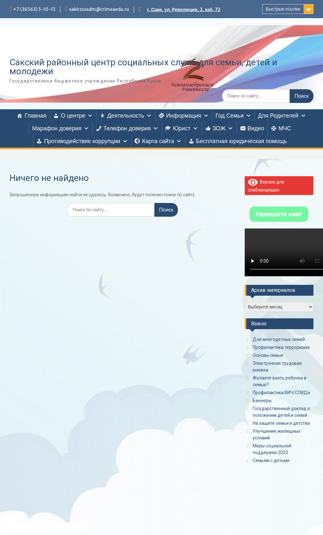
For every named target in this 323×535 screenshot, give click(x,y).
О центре (77, 115)
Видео (256, 128)
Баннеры (262, 400)
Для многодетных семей (279, 339)
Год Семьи (233, 115)
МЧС (284, 128)
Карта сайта (162, 141)
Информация (187, 115)
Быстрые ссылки (283, 9)
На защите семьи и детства (281, 423)
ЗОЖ (223, 128)
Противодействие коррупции (86, 141)
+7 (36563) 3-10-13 (34, 9)
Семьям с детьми (271, 460)
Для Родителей (282, 115)
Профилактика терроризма (281, 347)
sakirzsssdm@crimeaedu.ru (99, 9)
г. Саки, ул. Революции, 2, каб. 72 (183, 9)
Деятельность (129, 115)
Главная (35, 115)
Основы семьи (268, 355)
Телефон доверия (130, 128)
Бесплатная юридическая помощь (241, 141)
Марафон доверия (60, 128)
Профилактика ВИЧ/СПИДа (281, 392)
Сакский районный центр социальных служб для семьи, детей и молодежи (143, 66)
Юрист (185, 128)
